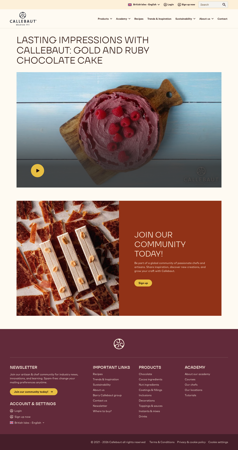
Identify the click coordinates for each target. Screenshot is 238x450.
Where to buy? (102, 411)
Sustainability (102, 384)
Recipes (138, 18)
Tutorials (190, 395)
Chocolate (145, 374)
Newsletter (100, 405)
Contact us (100, 400)
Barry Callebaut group (107, 395)
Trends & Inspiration (159, 18)
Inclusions (145, 395)
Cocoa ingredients (150, 379)
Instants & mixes (149, 411)
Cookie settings (218, 442)
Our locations (193, 390)
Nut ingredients (149, 384)
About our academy (197, 374)
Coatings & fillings (150, 390)
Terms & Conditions (162, 442)
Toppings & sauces (150, 405)
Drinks (143, 416)
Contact (222, 18)
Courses (190, 379)
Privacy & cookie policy (191, 442)
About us (98, 390)
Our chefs (191, 384)
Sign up (143, 283)
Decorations (147, 400)
